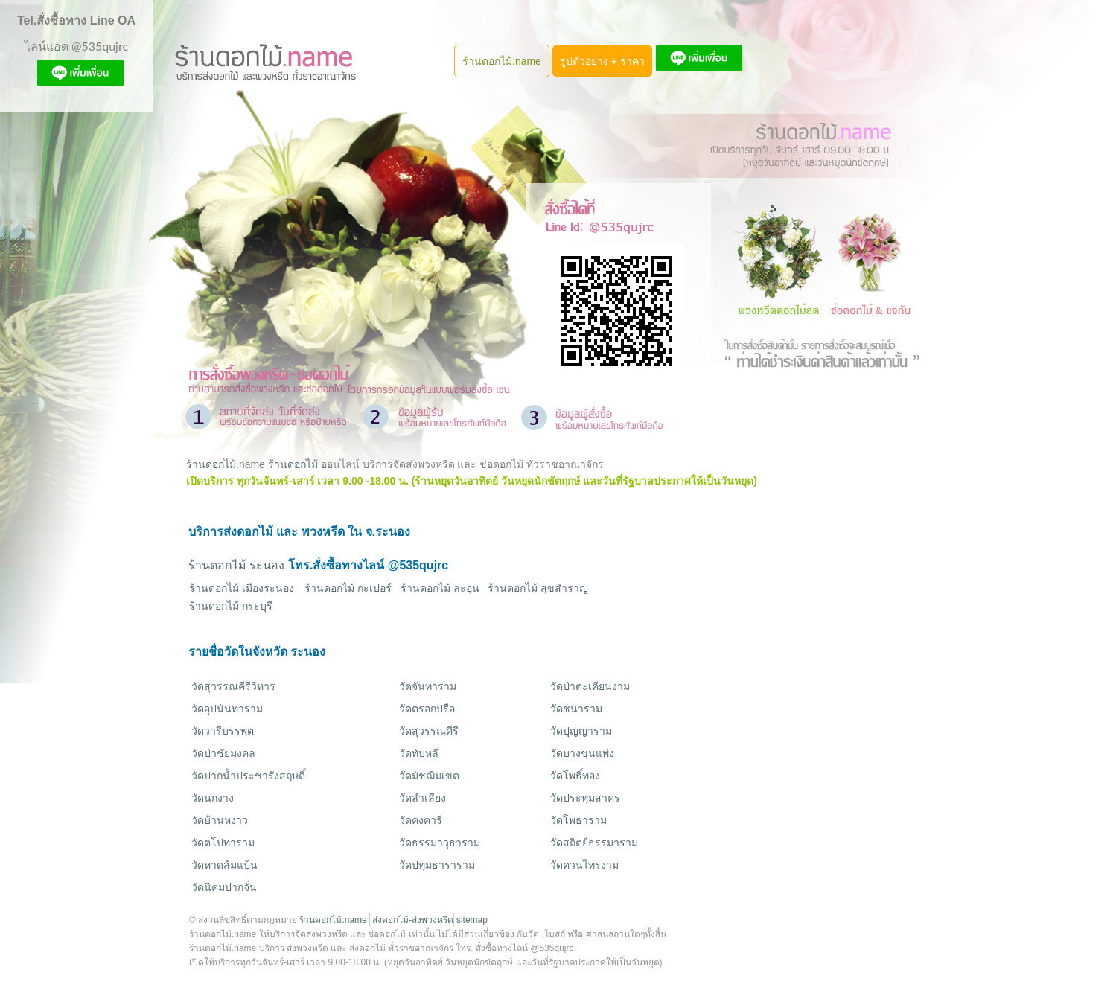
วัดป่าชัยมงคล (223, 753)
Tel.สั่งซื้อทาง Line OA (76, 20)
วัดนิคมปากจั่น (224, 887)
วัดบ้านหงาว (219, 820)
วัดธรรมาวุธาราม (439, 843)
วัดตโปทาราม (223, 843)
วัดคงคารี (420, 820)
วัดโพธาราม (578, 820)
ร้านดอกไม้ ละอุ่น (440, 588)
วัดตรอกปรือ (427, 709)
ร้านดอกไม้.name (501, 61)
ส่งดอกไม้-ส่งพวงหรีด (412, 920)
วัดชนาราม (576, 709)
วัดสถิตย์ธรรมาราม (594, 843)
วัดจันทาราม (427, 686)
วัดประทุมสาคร (585, 798)
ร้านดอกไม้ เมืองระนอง (241, 588)
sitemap (472, 920)
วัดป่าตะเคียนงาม (590, 686)
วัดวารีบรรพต (222, 731)
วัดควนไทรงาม (584, 865)
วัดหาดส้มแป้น (224, 865)
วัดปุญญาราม (581, 731)
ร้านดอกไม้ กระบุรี (230, 606)
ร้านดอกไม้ (211, 464)
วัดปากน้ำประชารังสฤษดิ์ (248, 776)
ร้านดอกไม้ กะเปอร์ (348, 588)
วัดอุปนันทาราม (227, 709)
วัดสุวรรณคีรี (429, 731)
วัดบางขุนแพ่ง (582, 753)
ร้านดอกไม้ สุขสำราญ (538, 588)
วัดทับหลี (418, 753)
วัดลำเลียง (422, 798)
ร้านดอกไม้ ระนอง (236, 565)
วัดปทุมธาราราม (437, 865)
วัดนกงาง (212, 798)
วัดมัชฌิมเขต (429, 776)
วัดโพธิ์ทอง (575, 776)
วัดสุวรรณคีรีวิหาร (233, 686)
